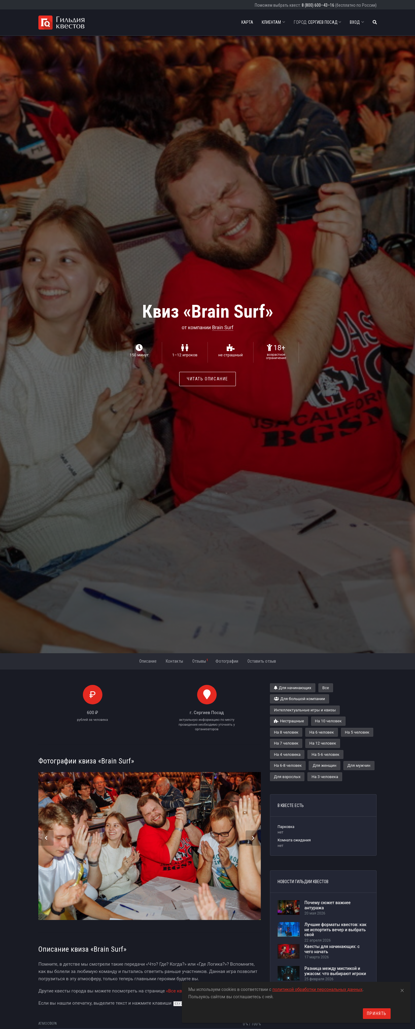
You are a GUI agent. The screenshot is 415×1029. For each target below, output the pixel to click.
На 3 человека (324, 776)
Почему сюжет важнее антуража (327, 905)
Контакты (174, 661)
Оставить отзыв (261, 661)
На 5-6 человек (325, 754)
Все (325, 687)
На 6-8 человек (288, 765)
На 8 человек (286, 732)
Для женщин (324, 765)
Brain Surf (222, 327)
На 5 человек (357, 732)
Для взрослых (287, 776)
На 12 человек (322, 743)
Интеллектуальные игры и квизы (305, 710)
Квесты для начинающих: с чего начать (332, 949)
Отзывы (200, 661)
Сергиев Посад (317, 22)
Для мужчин (359, 765)
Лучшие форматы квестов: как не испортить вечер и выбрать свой (335, 929)
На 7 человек (286, 743)
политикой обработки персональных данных (317, 989)
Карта (247, 22)
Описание (148, 661)
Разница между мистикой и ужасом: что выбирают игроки (335, 971)
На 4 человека (287, 754)
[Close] (402, 989)
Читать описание (207, 378)
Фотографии (226, 661)
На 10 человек (328, 721)
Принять (377, 1013)
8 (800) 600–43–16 (318, 5)
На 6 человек (321, 732)
